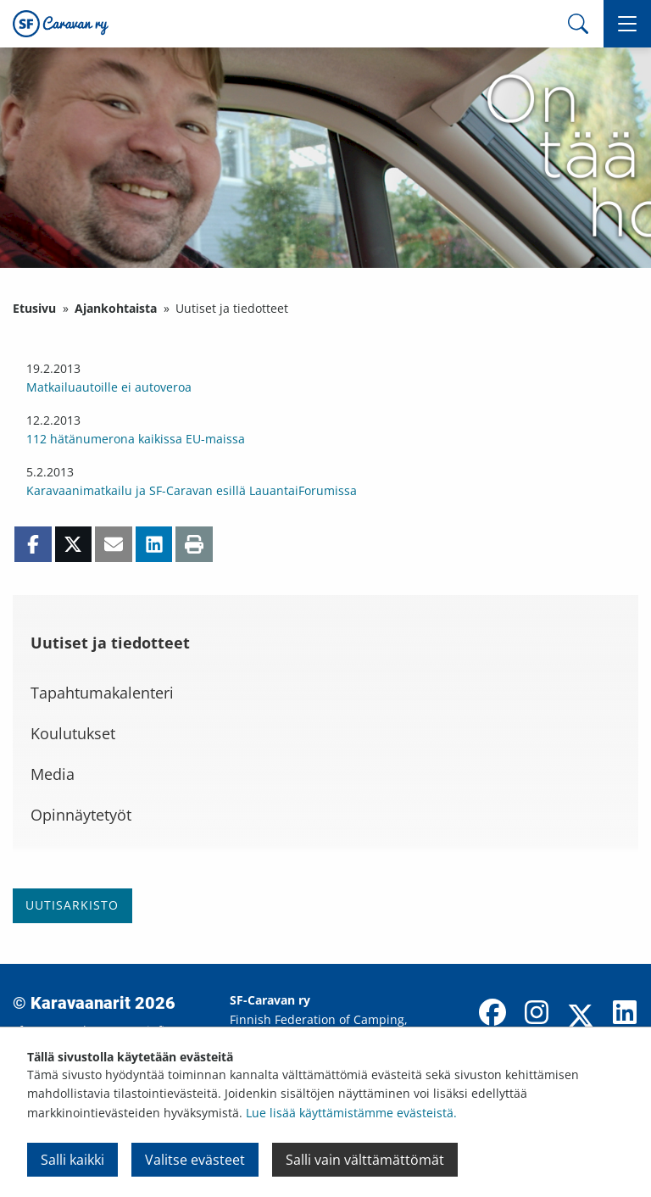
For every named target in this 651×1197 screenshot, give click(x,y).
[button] (627, 23)
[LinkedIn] (624, 1014)
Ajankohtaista (116, 308)
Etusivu (34, 308)
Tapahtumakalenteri (102, 692)
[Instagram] (536, 1014)
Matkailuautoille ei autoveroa (109, 387)
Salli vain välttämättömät (365, 1159)
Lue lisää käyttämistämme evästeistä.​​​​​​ (351, 1113)
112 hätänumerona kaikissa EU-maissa (135, 439)
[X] (580, 1017)
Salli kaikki (72, 1159)
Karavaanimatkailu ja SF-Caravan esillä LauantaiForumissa (191, 490)
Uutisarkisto (72, 905)
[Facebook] (492, 1014)
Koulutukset (73, 733)
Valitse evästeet (195, 1159)
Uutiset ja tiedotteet (110, 642)
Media (53, 774)
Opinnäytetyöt (81, 814)
